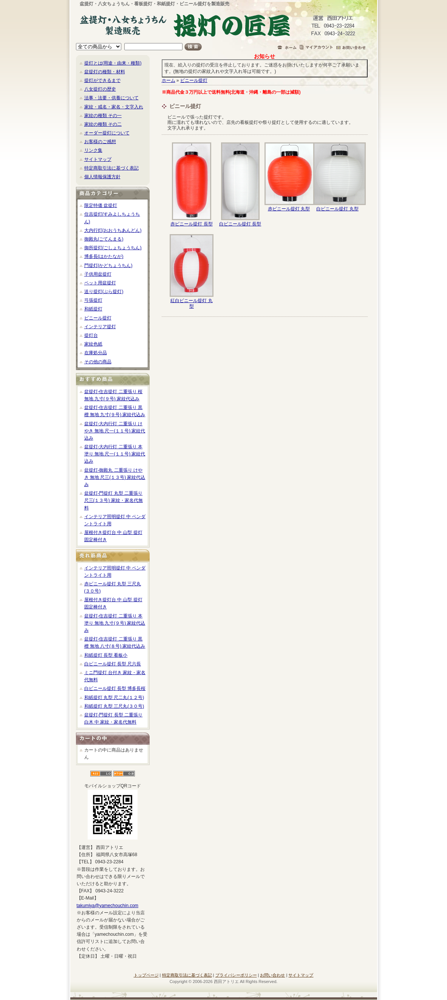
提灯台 (91, 335)
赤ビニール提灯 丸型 (289, 208)
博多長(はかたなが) (104, 256)
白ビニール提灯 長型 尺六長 (112, 664)
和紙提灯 (93, 309)
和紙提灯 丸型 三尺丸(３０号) (114, 706)
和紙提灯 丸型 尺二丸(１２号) (114, 697)
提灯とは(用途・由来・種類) (113, 63)
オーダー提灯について (107, 133)
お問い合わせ (272, 975)
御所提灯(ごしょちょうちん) (113, 247)
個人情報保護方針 (102, 176)
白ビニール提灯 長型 (240, 224)
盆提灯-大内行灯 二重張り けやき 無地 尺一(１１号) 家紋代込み (114, 431)
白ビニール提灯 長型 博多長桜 (115, 688)
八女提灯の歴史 (100, 89)
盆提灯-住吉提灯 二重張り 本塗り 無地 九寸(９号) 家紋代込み (114, 623)
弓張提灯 (93, 300)
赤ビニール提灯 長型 (191, 224)
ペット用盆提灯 (100, 282)
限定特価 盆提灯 (100, 205)
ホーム (168, 80)
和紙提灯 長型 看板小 (106, 655)
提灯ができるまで (102, 80)
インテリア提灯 (100, 326)
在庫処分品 (95, 352)
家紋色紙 (93, 344)
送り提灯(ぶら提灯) (104, 291)
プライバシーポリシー (236, 975)
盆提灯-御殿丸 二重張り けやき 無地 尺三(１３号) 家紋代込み (114, 477)
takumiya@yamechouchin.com (108, 905)
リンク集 (93, 150)
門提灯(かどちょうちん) (108, 265)
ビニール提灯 (97, 318)
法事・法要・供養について (111, 97)
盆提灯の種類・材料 (104, 71)
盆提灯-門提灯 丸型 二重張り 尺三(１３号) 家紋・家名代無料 (113, 500)
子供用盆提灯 (97, 274)
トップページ (146, 975)
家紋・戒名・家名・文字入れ (113, 107)
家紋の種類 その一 (103, 115)
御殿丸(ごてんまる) (104, 239)
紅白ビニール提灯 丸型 (191, 303)
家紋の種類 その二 (103, 124)
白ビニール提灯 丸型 (337, 208)
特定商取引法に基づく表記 (111, 168)
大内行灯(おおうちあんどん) (113, 230)
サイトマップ (97, 159)
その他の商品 (97, 361)
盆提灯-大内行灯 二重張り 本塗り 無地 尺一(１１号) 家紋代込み (114, 454)
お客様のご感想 (100, 141)
